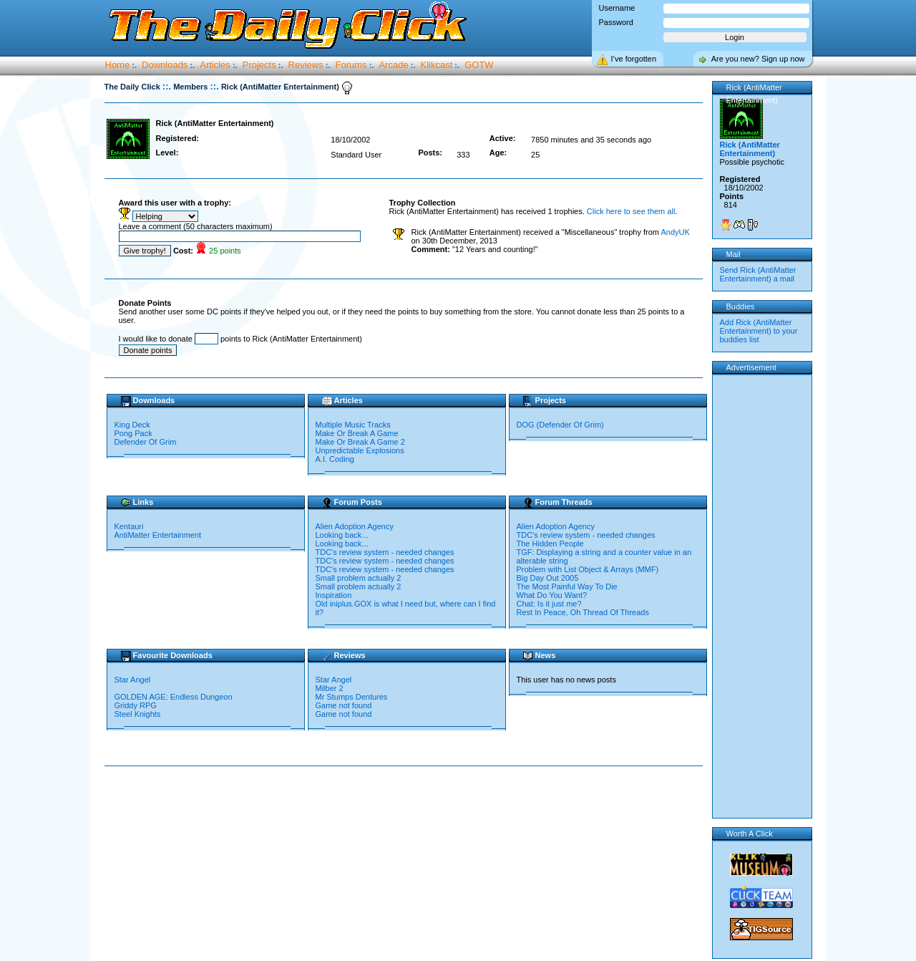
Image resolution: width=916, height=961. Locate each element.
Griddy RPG (136, 705)
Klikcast (437, 64)
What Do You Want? (552, 595)
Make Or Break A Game (357, 433)
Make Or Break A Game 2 (360, 442)
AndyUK (675, 232)
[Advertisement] (406, 812)
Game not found (344, 705)
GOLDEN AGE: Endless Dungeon (174, 696)
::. (166, 86)
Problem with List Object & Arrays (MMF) (588, 569)
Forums (351, 64)
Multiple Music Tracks (353, 424)
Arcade (393, 64)
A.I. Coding (335, 459)
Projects (259, 64)
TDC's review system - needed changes (385, 552)
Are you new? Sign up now (758, 58)
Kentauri (129, 526)
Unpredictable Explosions (360, 450)
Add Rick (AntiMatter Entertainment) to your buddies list (759, 331)
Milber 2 (330, 688)
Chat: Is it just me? (549, 603)
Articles (215, 64)
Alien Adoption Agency (355, 526)
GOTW (478, 64)
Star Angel (132, 679)
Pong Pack (133, 433)
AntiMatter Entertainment (158, 535)
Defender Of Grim (145, 442)
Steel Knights (137, 714)
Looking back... (342, 535)
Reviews (305, 64)
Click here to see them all (631, 211)
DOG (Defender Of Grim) (560, 424)
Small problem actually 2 (358, 578)
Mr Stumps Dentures (352, 696)
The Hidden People (550, 543)
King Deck (132, 424)
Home (117, 64)
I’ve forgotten (634, 58)
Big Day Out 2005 (548, 578)
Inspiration (334, 595)
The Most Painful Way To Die (567, 586)
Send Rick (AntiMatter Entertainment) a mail (758, 274)
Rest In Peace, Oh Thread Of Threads (583, 612)
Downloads (164, 64)
